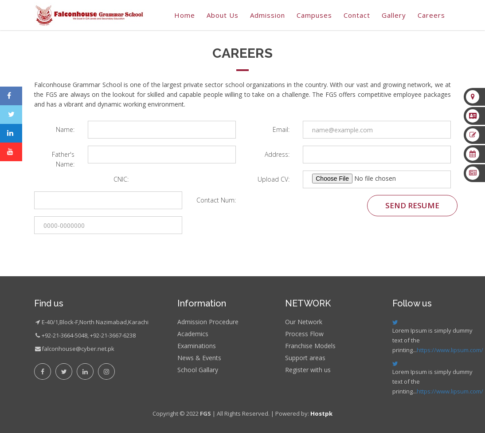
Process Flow (304, 334)
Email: (281, 129)
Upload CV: (273, 179)
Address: (277, 154)
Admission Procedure (208, 322)
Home (184, 15)
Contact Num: (216, 200)
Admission (267, 15)
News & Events (199, 358)
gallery (394, 15)
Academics (192, 334)
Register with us (308, 369)
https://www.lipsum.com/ (450, 350)
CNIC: (121, 179)
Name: (65, 129)
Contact (357, 15)
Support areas (305, 358)
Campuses (314, 15)
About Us (223, 15)
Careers (431, 15)
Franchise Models (310, 346)
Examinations (196, 346)
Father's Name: (63, 159)
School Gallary (197, 369)
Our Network (303, 322)
